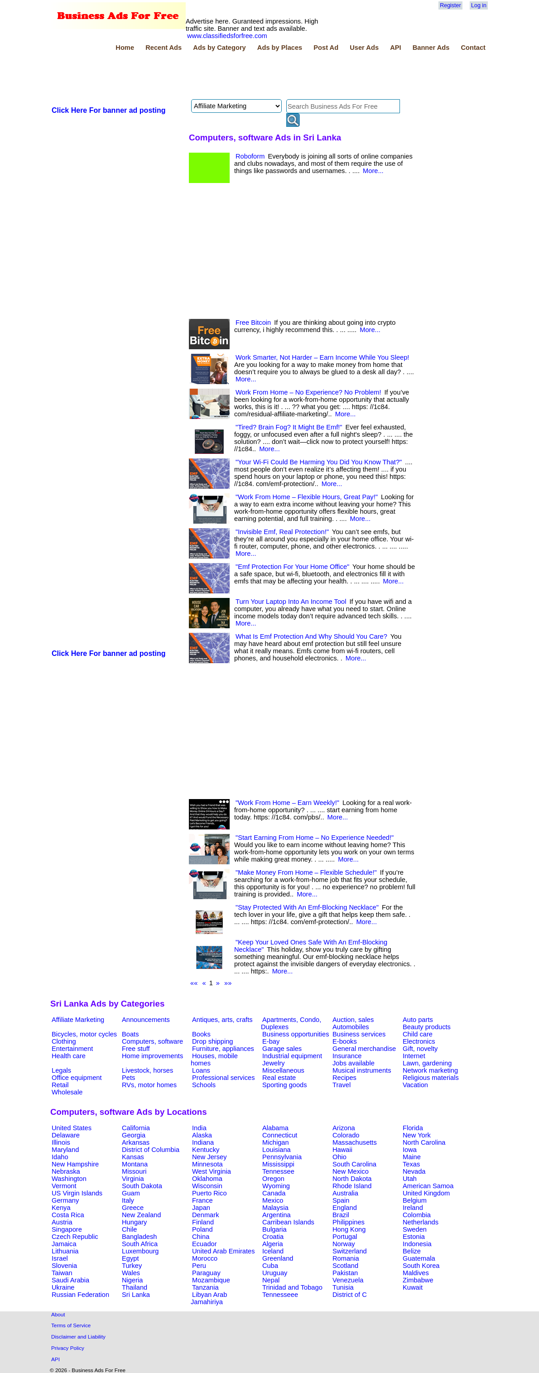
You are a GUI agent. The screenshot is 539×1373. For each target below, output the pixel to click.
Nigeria (132, 1280)
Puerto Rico (209, 1193)
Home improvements (152, 1056)
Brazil (340, 1215)
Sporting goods (284, 1085)
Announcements (146, 1019)
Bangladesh (139, 1236)
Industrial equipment (292, 1056)
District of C (349, 1294)
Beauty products (427, 1027)
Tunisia (343, 1287)
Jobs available (353, 1063)
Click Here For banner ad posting (109, 110)
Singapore (67, 1229)
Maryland (65, 1149)
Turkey (132, 1265)
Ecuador (204, 1244)
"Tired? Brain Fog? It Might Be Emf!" (289, 427)
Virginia (133, 1178)
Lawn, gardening (427, 1063)
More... (373, 170)
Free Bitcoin (253, 322)
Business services (358, 1034)
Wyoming (276, 1186)
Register (450, 5)
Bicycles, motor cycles (84, 1034)
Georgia (133, 1135)
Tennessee (278, 1171)
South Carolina (354, 1164)
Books (201, 1034)
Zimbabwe (418, 1280)
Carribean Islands (288, 1222)
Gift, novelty (420, 1048)
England (344, 1207)
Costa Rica (68, 1215)
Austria (62, 1222)
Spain (341, 1200)
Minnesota (207, 1164)
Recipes (344, 1077)
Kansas (133, 1157)
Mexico (272, 1200)
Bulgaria (274, 1229)
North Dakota (351, 1178)
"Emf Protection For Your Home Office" (292, 566)
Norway (343, 1244)
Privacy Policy (67, 1348)
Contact (473, 47)
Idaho (60, 1157)
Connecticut (279, 1135)
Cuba (270, 1265)
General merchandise (364, 1048)
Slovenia (64, 1265)
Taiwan (62, 1273)
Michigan (275, 1142)
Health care (69, 1056)
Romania (345, 1258)
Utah (410, 1178)
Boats (130, 1034)
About (58, 1314)
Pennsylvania (282, 1157)
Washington (69, 1178)
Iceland (273, 1251)
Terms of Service (71, 1325)
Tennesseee (280, 1294)
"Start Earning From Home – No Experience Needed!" (315, 837)
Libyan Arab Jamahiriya (209, 1298)
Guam (131, 1193)
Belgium (415, 1200)
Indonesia (417, 1244)
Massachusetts (354, 1142)
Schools (204, 1085)
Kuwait (413, 1287)
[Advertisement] (215, 76)
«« (193, 983)
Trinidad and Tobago (292, 1287)
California (136, 1128)
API (395, 47)
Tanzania (205, 1287)
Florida (413, 1128)
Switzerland (349, 1251)
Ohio (339, 1157)
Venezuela (347, 1280)
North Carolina (424, 1142)
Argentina (276, 1215)
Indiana (203, 1142)
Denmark (205, 1215)
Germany (65, 1200)
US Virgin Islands (77, 1193)
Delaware (66, 1135)
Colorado (345, 1135)
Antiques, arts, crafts (222, 1019)
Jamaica (64, 1244)
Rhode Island (351, 1186)
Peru (199, 1265)
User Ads (364, 47)
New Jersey (209, 1157)
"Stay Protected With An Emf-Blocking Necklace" (307, 907)
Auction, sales (353, 1019)
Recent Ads (163, 47)
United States (71, 1128)
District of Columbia (150, 1149)
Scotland (345, 1265)
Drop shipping (212, 1041)
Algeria (272, 1244)
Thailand (134, 1287)
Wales (131, 1273)
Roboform (250, 156)
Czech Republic (75, 1236)
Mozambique (211, 1280)
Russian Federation (80, 1294)
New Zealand (141, 1215)
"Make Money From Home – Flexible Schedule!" (306, 872)
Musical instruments (361, 1070)
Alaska (202, 1135)
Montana (135, 1164)
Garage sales (282, 1048)
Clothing (64, 1041)
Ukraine (63, 1287)
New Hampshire (75, 1164)
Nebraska (66, 1171)
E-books (344, 1041)
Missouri (134, 1171)
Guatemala (419, 1258)
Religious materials (431, 1077)
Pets (128, 1077)
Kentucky (205, 1149)
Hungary (134, 1222)
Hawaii (342, 1149)
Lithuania (65, 1251)
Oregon (273, 1178)
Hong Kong (349, 1229)
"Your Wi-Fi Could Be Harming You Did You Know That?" (319, 462)
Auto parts (418, 1019)
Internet (414, 1056)
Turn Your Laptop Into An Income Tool (291, 601)
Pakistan (345, 1273)
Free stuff (136, 1048)
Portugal (344, 1236)
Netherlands (420, 1222)
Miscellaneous (283, 1070)
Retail (60, 1085)
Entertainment (72, 1048)
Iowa (410, 1149)
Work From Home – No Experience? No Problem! (308, 392)
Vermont (64, 1186)
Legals (61, 1070)
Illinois (61, 1142)
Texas (411, 1164)
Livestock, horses (147, 1070)
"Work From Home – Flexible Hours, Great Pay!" (307, 497)
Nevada (414, 1171)
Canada (273, 1193)
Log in (478, 5)
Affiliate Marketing (78, 1019)
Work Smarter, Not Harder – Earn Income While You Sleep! (322, 357)
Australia (345, 1193)
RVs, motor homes (149, 1085)
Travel (341, 1085)
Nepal (270, 1280)
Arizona (343, 1128)
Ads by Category (219, 47)
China (200, 1236)
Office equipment (77, 1077)
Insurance (346, 1056)
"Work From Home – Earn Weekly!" (287, 802)
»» (227, 983)
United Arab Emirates (223, 1251)
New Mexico (350, 1171)
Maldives (416, 1273)
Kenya (61, 1207)
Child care (418, 1034)
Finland (203, 1222)
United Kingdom (426, 1193)
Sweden (415, 1229)
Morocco (204, 1258)
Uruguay (274, 1273)
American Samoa (428, 1186)
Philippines (348, 1222)
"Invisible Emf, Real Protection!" (282, 531)
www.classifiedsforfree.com (227, 35)
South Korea (421, 1265)
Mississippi (278, 1164)
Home (125, 47)
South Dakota (142, 1186)
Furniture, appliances (223, 1048)
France (202, 1200)
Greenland (277, 1258)
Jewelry (273, 1063)
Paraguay (206, 1273)
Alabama (275, 1128)
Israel (60, 1258)
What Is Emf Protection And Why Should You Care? (311, 636)
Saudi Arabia (70, 1280)
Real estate (279, 1077)
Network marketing (430, 1070)
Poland (202, 1229)
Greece (133, 1207)
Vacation (415, 1085)
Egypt (130, 1258)
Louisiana (276, 1149)
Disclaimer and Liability (78, 1336)
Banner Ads (431, 47)
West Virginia (211, 1171)
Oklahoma (207, 1178)
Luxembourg (140, 1251)
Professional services (223, 1077)
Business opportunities (295, 1034)
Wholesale (67, 1092)
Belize (412, 1251)
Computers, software (152, 1041)
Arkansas (135, 1142)
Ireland (413, 1207)
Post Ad (325, 47)
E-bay (270, 1041)
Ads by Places (279, 47)
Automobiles (350, 1027)
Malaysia (275, 1207)
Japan (201, 1207)
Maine (412, 1157)
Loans (201, 1070)
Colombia (417, 1215)
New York (417, 1135)
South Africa (140, 1244)
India (199, 1128)
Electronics (419, 1041)
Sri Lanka (136, 1294)
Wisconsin (207, 1186)
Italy (128, 1200)
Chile (129, 1229)
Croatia (273, 1236)
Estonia (414, 1236)
